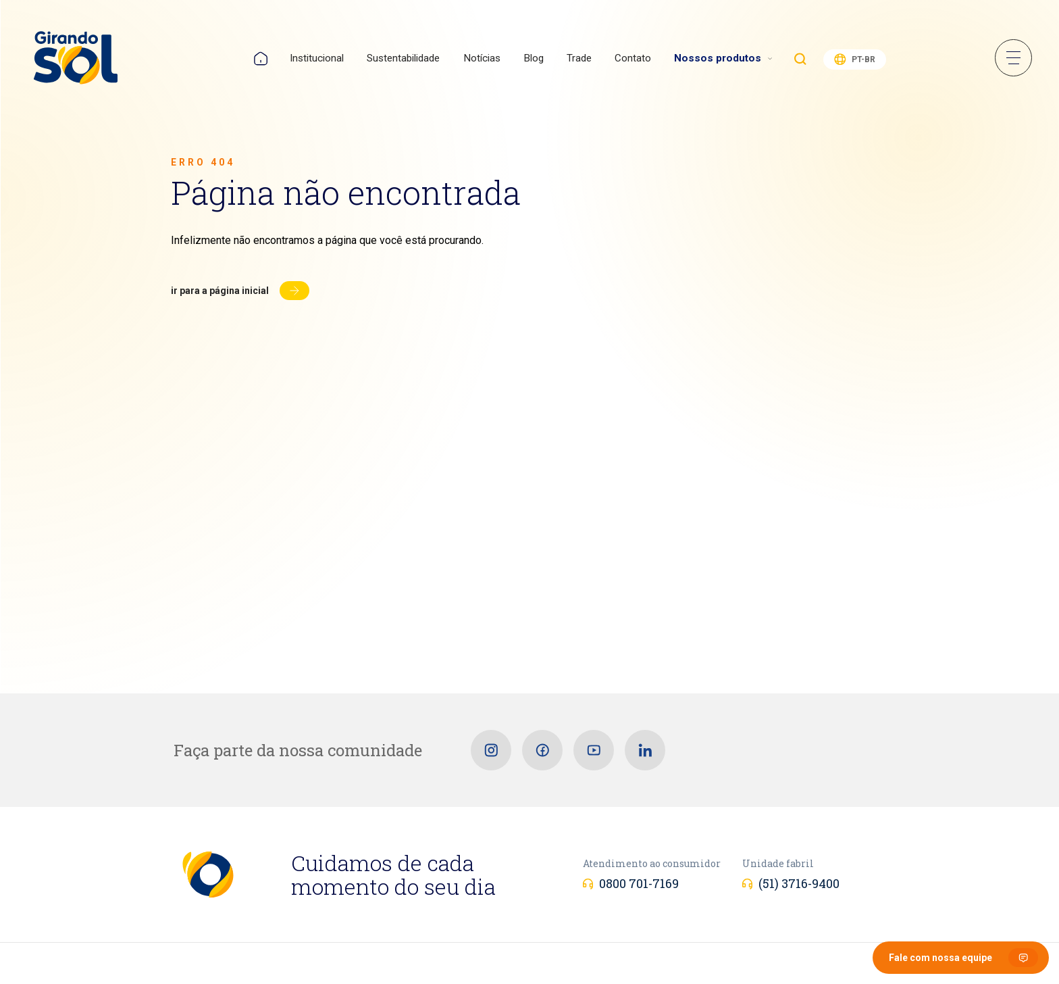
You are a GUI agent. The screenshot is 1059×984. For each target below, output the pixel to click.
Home (261, 58)
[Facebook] (542, 750)
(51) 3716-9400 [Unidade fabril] (799, 883)
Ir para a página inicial (220, 290)
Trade (579, 58)
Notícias (481, 58)
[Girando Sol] (76, 59)
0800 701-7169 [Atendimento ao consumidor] (639, 883)
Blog (533, 58)
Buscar (800, 59)
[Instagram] (491, 750)
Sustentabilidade (403, 58)
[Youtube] (593, 750)
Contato (633, 58)
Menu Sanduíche (1013, 57)
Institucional (317, 58)
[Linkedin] (645, 750)
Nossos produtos (717, 58)
